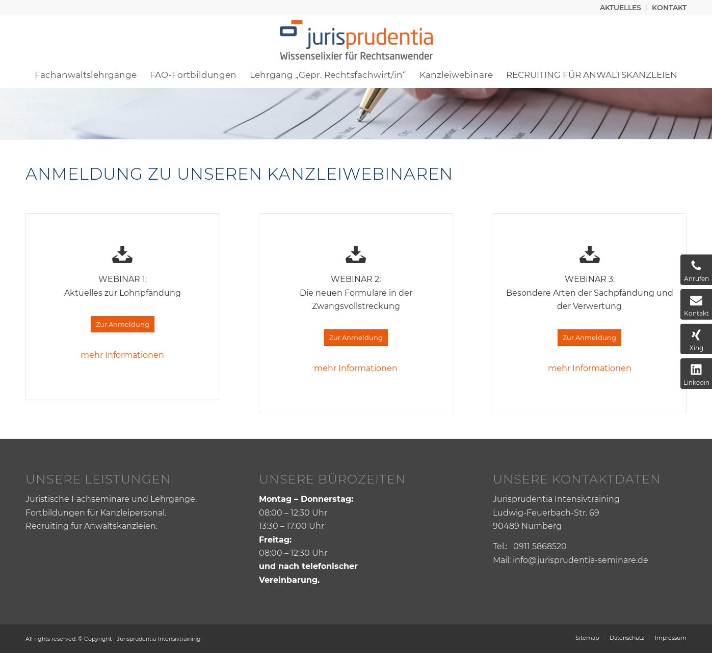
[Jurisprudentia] (356, 38)
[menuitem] (621, 7)
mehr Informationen (122, 355)
